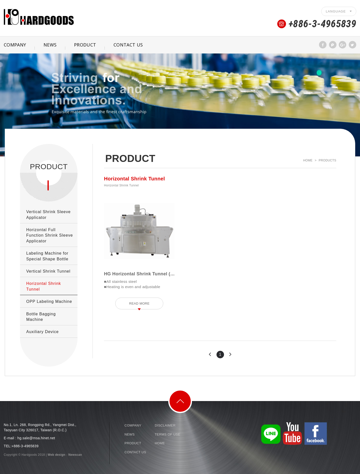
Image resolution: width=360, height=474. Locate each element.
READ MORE (139, 303)
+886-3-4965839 (322, 24)
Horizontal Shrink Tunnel (43, 286)
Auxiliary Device (42, 332)
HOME (160, 443)
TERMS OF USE (167, 434)
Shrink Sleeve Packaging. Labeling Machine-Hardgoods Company (39, 17)
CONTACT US (128, 45)
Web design (57, 455)
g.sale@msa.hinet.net (37, 438)
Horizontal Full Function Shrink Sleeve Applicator (49, 235)
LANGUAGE (339, 11)
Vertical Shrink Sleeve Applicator (48, 214)
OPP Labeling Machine (49, 301)
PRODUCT (85, 45)
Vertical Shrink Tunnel (48, 271)
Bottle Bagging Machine (41, 317)
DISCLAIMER (165, 425)
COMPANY (132, 425)
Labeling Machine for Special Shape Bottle (47, 256)
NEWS (50, 45)
